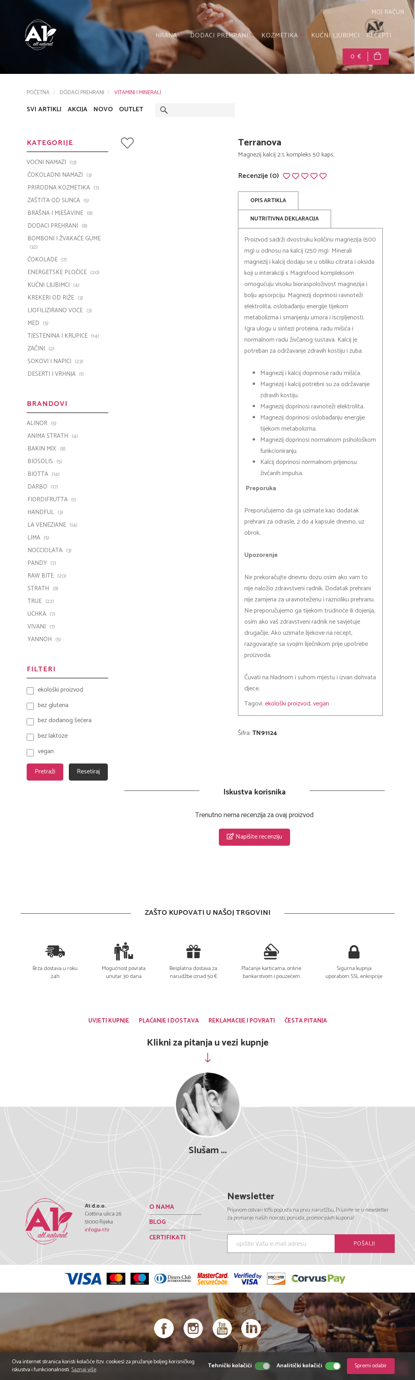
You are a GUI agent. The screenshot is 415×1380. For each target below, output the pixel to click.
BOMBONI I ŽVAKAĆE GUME (64, 242)
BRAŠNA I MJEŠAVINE (60, 213)
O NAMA (161, 1207)
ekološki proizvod (287, 703)
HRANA (170, 35)
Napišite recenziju (254, 836)
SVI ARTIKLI (44, 109)
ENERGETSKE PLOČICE (63, 272)
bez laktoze (53, 736)
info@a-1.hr (97, 1230)
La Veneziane (52, 525)
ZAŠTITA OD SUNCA (58, 200)
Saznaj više (83, 1369)
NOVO (103, 109)
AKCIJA (78, 109)
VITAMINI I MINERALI (137, 92)
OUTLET (131, 109)
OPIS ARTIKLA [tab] (268, 200)
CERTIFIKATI (167, 1237)
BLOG (157, 1222)
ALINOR (42, 423)
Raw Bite (46, 576)
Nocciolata (49, 550)
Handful (45, 512)
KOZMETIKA (283, 35)
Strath (42, 588)
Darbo (42, 487)
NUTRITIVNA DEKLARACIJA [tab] (284, 219)
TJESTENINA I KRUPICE (63, 336)
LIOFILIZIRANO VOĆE (59, 310)
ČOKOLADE (47, 259)
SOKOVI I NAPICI (55, 361)
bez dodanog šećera (65, 720)
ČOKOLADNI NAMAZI (59, 175)
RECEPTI (379, 35)
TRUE (40, 601)
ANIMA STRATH (52, 436)
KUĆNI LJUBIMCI (335, 35)
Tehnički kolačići (230, 1366)
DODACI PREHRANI (222, 35)
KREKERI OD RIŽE (55, 298)
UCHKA (41, 614)
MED (38, 323)
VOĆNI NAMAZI (52, 162)
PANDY (41, 563)
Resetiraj (88, 771)
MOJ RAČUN (387, 12)
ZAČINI (41, 348)
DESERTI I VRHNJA (55, 374)
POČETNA (38, 92)
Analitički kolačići (299, 1366)
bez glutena (53, 705)
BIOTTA (43, 474)
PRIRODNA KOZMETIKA (63, 188)
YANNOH (44, 639)
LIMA (38, 537)
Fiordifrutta (51, 499)
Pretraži (45, 771)
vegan (321, 703)
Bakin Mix (46, 449)
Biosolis (44, 461)
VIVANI (41, 626)
